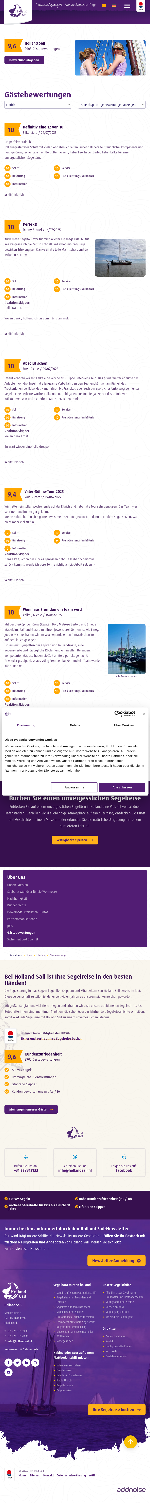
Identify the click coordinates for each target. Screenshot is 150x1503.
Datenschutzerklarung (71, 1477)
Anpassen (74, 787)
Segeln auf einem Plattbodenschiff (76, 1294)
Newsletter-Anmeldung (116, 1262)
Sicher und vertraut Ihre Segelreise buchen (51, 1039)
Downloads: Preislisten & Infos (27, 912)
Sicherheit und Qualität (22, 939)
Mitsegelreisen (64, 1343)
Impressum (11, 1354)
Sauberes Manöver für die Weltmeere (32, 892)
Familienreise (63, 1372)
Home (29, 955)
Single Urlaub (63, 1382)
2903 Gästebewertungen (44, 48)
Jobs (10, 926)
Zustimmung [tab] (26, 725)
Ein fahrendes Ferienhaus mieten (75, 1319)
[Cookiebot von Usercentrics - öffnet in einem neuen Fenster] (117, 714)
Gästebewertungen (21, 932)
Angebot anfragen (116, 1338)
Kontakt (110, 1343)
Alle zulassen (122, 787)
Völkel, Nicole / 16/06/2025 (45, 614)
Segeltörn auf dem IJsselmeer (73, 1309)
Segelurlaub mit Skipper (70, 1313)
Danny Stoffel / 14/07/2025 (44, 229)
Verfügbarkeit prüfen (75, 840)
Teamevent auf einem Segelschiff (75, 1323)
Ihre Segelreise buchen (117, 1411)
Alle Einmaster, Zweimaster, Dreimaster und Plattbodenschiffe (125, 1296)
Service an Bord (115, 1309)
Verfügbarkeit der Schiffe (120, 1304)
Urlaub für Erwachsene (69, 1377)
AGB (92, 1477)
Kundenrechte (16, 905)
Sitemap (35, 1477)
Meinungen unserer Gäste (31, 1110)
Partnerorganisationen (22, 919)
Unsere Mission (17, 885)
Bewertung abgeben (24, 60)
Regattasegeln (64, 1387)
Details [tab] (75, 725)
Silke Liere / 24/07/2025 (42, 132)
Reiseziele (111, 1353)
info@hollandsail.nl (19, 1346)
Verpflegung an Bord (117, 1313)
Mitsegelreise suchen (68, 1367)
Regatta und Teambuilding (71, 1328)
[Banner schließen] (144, 713)
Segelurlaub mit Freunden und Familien (73, 1302)
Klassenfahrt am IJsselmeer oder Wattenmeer (74, 1336)
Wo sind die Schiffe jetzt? (120, 1319)
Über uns (16, 877)
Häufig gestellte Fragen (119, 1348)
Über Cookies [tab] (124, 725)
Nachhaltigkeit (17, 898)
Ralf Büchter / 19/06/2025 (45, 497)
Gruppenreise (63, 1392)
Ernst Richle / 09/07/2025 (43, 368)
